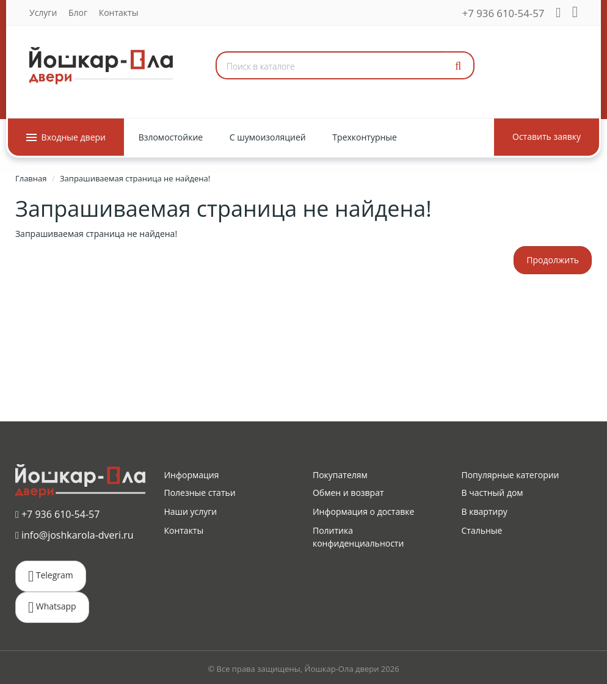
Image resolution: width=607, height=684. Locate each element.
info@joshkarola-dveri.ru (74, 535)
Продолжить (552, 260)
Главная (31, 178)
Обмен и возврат (348, 492)
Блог (77, 12)
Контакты (119, 12)
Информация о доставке (363, 511)
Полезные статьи (199, 492)
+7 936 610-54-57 (503, 13)
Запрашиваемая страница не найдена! (135, 178)
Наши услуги (190, 511)
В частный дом (492, 492)
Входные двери (66, 137)
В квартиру (484, 511)
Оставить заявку (546, 136)
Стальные (481, 530)
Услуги (43, 12)
